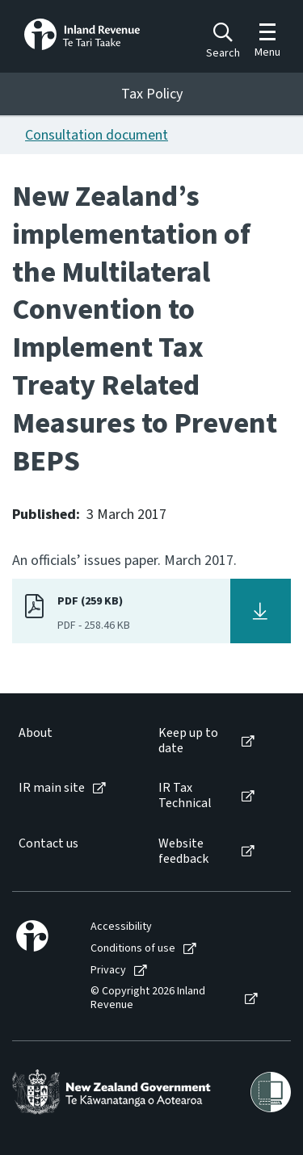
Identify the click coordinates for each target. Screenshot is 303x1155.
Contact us (48, 844)
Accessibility (121, 927)
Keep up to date (188, 741)
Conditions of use (132, 949)
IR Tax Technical (185, 795)
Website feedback (183, 851)
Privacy (108, 970)
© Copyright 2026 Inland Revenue (147, 998)
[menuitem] (72, 741)
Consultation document (96, 135)
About (36, 733)
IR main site (52, 788)
